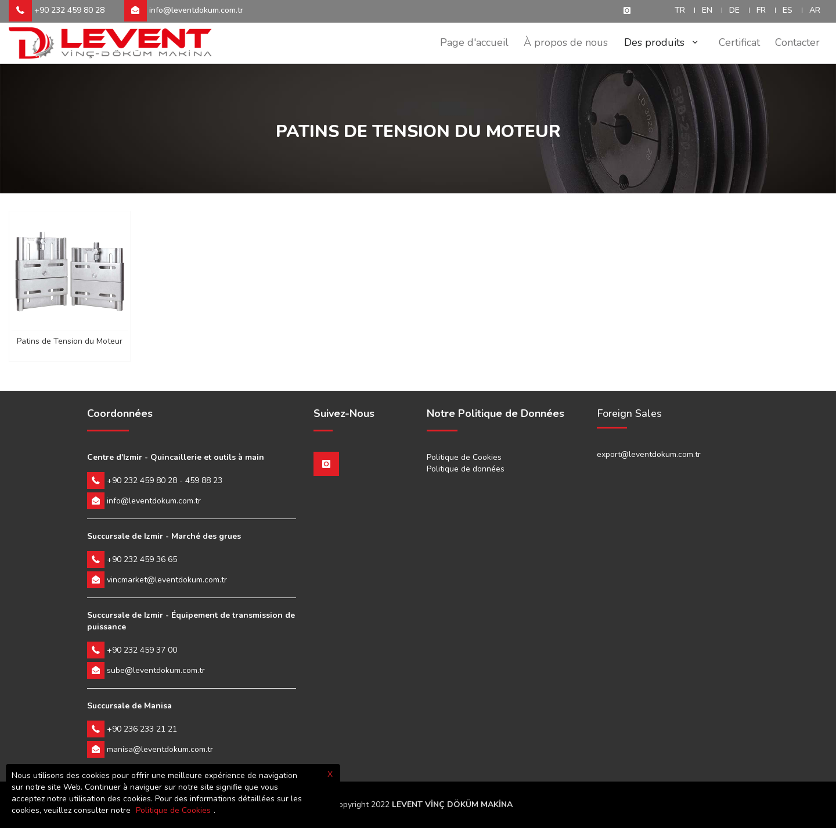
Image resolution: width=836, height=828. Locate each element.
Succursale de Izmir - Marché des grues (164, 536)
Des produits (659, 42)
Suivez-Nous (344, 414)
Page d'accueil (467, 42)
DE (734, 10)
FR (761, 10)
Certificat (735, 42)
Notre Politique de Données (495, 414)
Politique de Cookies (464, 457)
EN (707, 10)
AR (814, 10)
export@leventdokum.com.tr (649, 454)
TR (680, 10)
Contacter (796, 42)
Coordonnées (120, 414)
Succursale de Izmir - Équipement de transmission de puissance (191, 621)
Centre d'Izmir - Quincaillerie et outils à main (175, 457)
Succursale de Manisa (129, 705)
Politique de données (466, 468)
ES (787, 10)
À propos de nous (560, 42)
